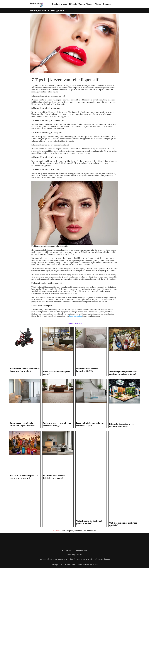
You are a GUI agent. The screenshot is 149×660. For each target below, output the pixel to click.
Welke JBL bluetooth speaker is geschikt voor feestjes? (24, 614)
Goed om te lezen (59, 4)
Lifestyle (73, 4)
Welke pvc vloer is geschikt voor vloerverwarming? (57, 515)
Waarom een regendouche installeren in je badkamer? (22, 515)
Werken (89, 4)
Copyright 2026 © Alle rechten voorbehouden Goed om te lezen (74, 656)
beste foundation (75, 316)
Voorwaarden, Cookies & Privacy (74, 642)
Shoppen (107, 4)
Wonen (81, 4)
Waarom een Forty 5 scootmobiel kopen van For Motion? (25, 410)
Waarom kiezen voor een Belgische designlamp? (54, 614)
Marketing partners (74, 647)
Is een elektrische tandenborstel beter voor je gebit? (90, 515)
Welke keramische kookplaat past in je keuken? (89, 614)
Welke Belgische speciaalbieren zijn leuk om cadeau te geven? (123, 418)
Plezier (98, 4)
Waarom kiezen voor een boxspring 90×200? (87, 410)
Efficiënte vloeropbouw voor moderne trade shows (121, 517)
